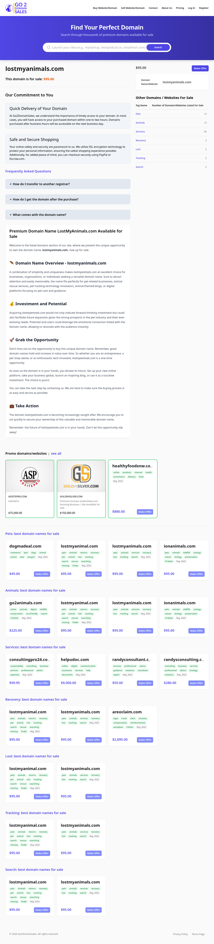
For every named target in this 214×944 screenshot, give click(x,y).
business (44, 666)
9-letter (129, 727)
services (135, 552)
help (88, 670)
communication (88, 666)
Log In (191, 8)
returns (83, 552)
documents (67, 674)
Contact (153, 8)
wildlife (186, 552)
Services (140, 131)
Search (139, 166)
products (127, 472)
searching (86, 561)
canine (13, 557)
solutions (130, 670)
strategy (193, 670)
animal (42, 552)
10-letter (169, 561)
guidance (117, 670)
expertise (14, 674)
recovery (95, 552)
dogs (33, 552)
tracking (89, 557)
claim (132, 718)
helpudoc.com (75, 659)
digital (34, 609)
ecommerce (119, 476)
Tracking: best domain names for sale (35, 813)
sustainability (16, 666)
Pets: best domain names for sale (32, 533)
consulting (31, 666)
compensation (120, 722)
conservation (16, 613)
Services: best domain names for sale (35, 647)
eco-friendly (31, 613)
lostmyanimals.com (34, 69)
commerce (15, 552)
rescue (75, 561)
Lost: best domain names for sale (32, 756)
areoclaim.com (127, 712)
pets (26, 552)
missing (65, 565)
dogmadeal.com (25, 546)
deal (22, 557)
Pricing (180, 8)
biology (178, 557)
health (149, 472)
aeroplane (118, 727)
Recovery (141, 140)
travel (124, 718)
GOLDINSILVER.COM (71, 496)
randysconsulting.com (186, 659)
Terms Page (198, 934)
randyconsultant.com (133, 659)
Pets (138, 113)
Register (204, 8)
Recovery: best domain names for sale (36, 699)
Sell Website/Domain (133, 8)
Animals (140, 122)
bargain (31, 557)
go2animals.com (25, 602)
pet (63, 557)
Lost (138, 149)
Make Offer (200, 68)
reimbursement (137, 722)
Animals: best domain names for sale (35, 590)
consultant (143, 670)
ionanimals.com (179, 546)
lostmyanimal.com (79, 546)
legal (115, 718)
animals (73, 552)
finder (75, 565)
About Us (167, 8)
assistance (67, 670)
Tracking (140, 158)
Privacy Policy (180, 934)
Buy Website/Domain (105, 8)
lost (80, 557)
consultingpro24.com (30, 659)
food (141, 476)
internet (138, 472)
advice (40, 670)
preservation (191, 557)
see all (56, 453)
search (65, 561)
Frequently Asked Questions (28, 171)
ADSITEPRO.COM (17, 496)
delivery (131, 476)
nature (168, 557)
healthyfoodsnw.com (133, 465)
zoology (197, 552)
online (116, 472)
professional (27, 670)
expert (116, 674)
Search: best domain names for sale (34, 869)
